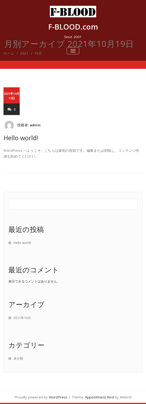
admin (35, 125)
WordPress (58, 397)
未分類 (18, 358)
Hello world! (20, 138)
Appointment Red (99, 397)
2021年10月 (22, 318)
